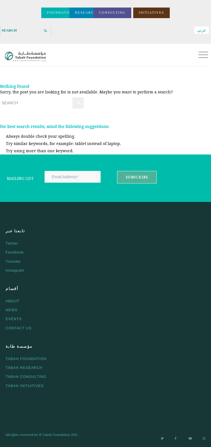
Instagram (15, 270)
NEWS (12, 310)
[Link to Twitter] (162, 439)
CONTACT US (18, 328)
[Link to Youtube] (190, 439)
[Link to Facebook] (176, 439)
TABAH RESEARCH (24, 368)
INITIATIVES (151, 13)
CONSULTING (112, 13)
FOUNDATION (60, 13)
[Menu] (200, 55)
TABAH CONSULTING (26, 376)
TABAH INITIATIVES (24, 386)
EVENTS (14, 319)
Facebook (15, 252)
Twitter (12, 243)
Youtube (13, 261)
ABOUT (13, 301)
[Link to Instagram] (204, 439)
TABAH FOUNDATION (26, 359)
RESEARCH (86, 13)
